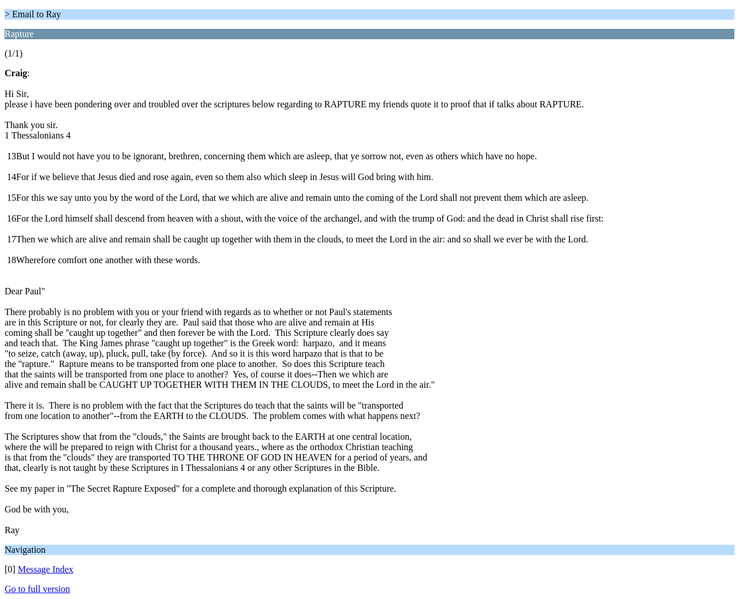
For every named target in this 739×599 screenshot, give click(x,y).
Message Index (45, 569)
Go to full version (37, 589)
